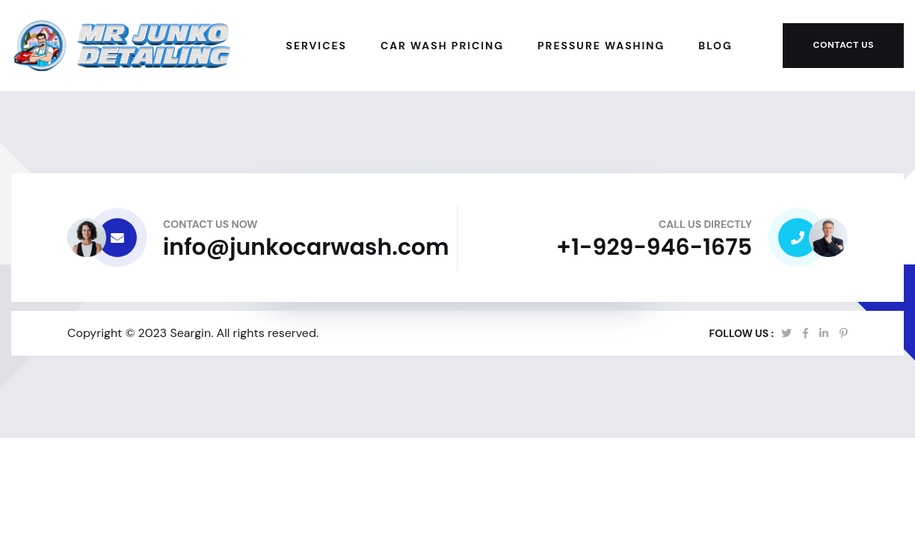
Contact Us (843, 45)
